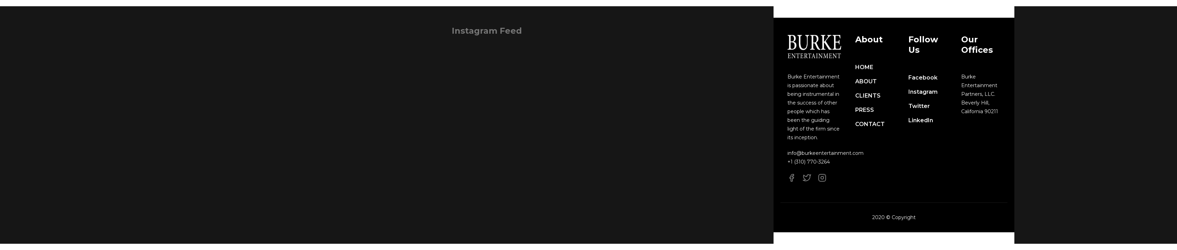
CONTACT (870, 124)
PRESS (864, 110)
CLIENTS (868, 95)
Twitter (919, 106)
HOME (864, 67)
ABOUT (866, 81)
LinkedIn (920, 120)
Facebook (923, 77)
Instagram (923, 92)
